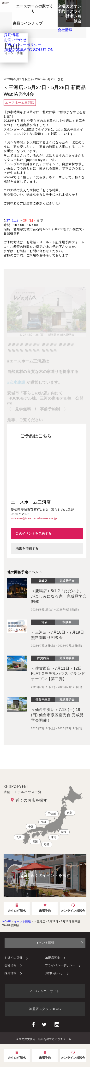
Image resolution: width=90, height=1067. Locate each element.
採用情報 (11, 973)
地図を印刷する (27, 548)
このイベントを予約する (33, 533)
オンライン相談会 (77, 13)
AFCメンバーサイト (45, 991)
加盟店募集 (29, 50)
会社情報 (11, 965)
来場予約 (61, 8)
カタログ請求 (69, 11)
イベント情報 (45, 942)
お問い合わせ (54, 973)
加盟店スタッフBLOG (45, 1009)
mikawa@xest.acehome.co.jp (34, 518)
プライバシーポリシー (60, 965)
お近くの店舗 (14, 957)
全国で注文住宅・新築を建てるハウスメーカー (45, 1039)
